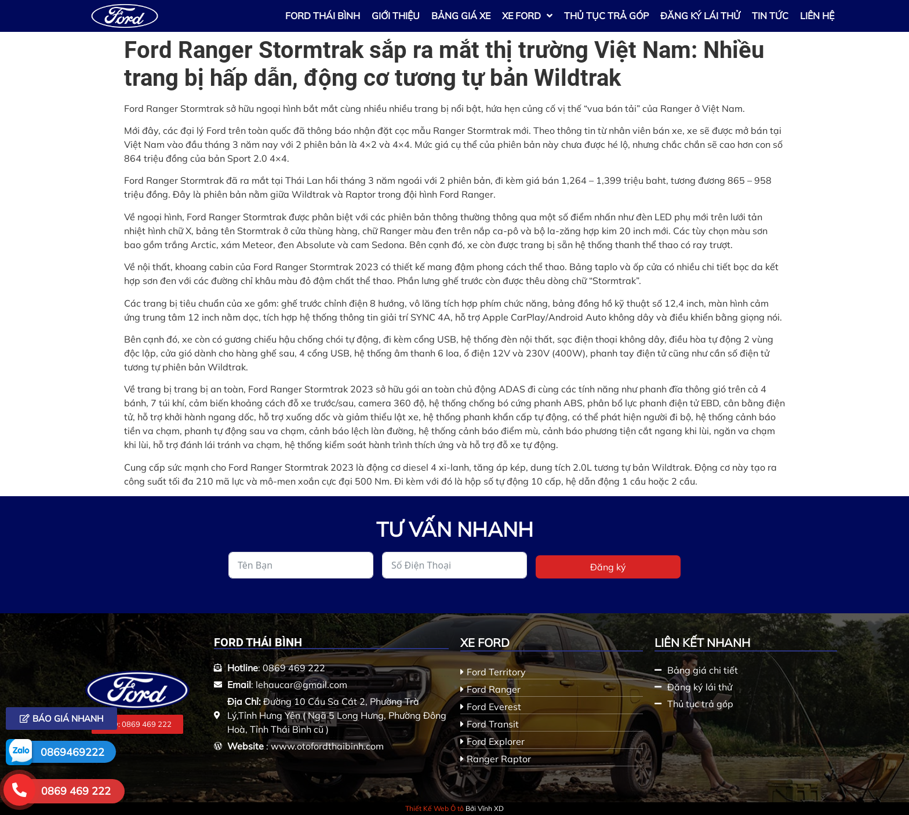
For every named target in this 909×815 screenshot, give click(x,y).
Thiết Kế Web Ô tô (434, 808)
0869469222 (72, 752)
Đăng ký (608, 567)
